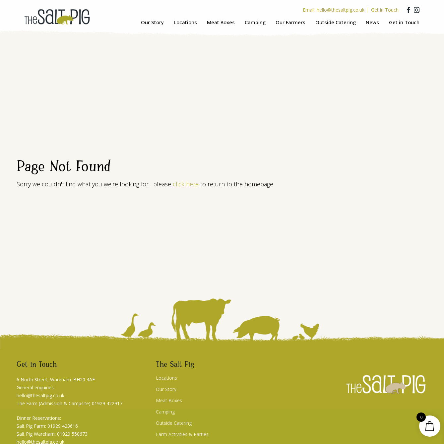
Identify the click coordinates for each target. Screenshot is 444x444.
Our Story (152, 22)
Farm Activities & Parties (182, 434)
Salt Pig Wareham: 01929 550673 (52, 434)
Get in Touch (404, 22)
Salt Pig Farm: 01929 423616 (47, 426)
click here (186, 184)
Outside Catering (335, 22)
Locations (185, 22)
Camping (255, 22)
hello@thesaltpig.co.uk (40, 395)
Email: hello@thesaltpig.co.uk (333, 10)
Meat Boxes (221, 22)
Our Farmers (290, 22)
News (372, 22)
